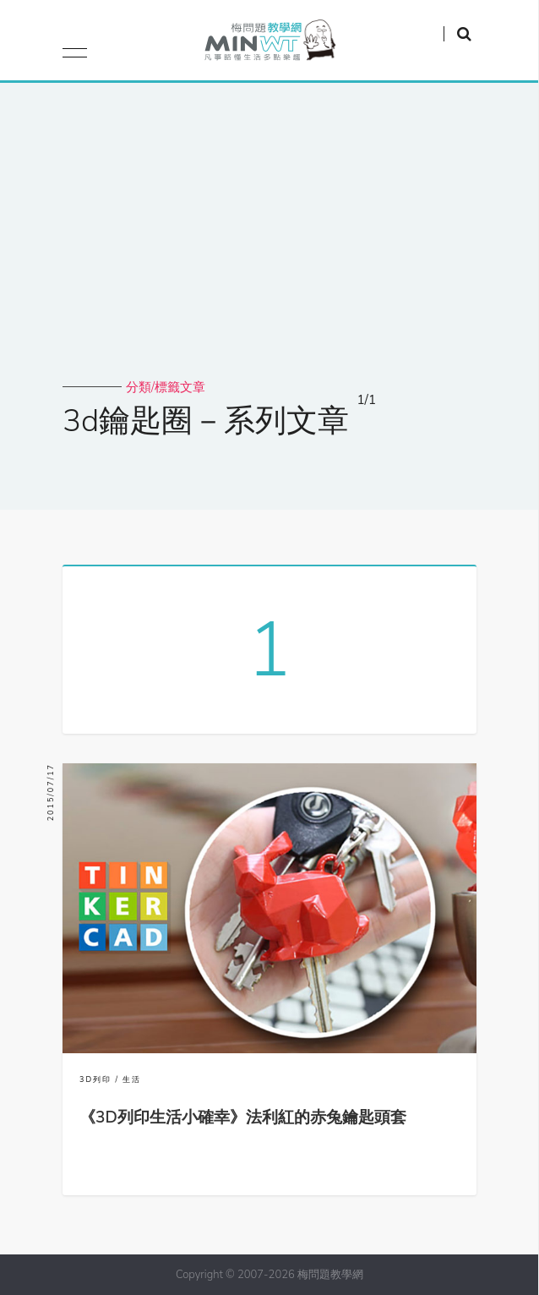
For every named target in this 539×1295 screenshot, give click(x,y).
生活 (131, 1079)
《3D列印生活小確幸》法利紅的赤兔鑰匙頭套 (242, 1117)
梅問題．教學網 (269, 44)
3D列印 (95, 1079)
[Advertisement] (269, 252)
